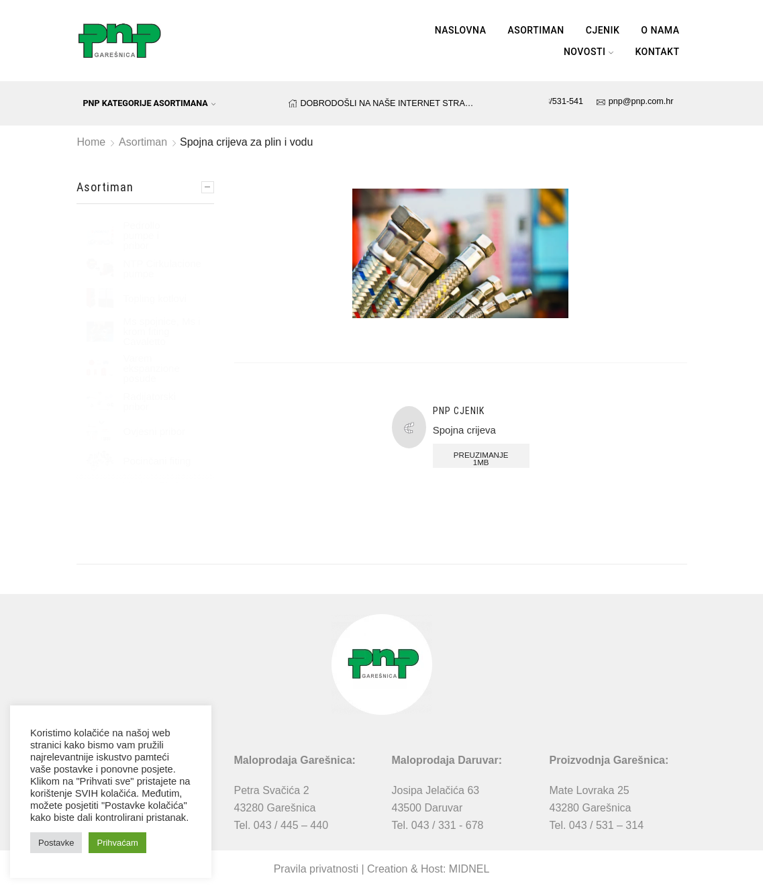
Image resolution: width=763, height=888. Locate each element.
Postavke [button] (56, 843)
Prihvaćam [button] (117, 843)
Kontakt (657, 51)
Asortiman (535, 30)
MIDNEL (469, 869)
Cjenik (603, 30)
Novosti (589, 51)
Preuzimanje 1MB (480, 459)
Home (91, 142)
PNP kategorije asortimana (149, 103)
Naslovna (461, 30)
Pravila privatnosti (316, 869)
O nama (660, 30)
